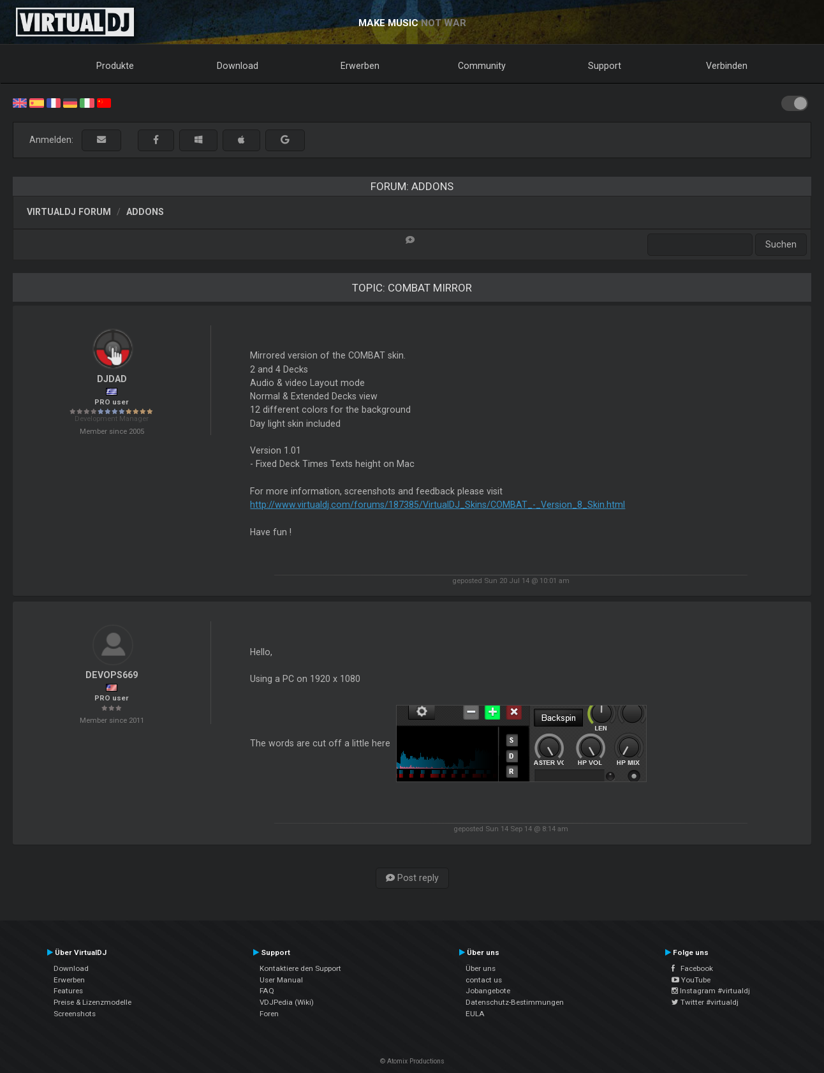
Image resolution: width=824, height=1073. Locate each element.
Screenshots (75, 1013)
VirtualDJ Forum (69, 212)
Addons (145, 212)
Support (604, 66)
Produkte (115, 66)
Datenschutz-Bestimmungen (515, 1002)
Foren (269, 1013)
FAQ (267, 990)
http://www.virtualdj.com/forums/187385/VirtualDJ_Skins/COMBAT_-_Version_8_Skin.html (437, 505)
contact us (484, 979)
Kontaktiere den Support (300, 968)
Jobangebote (488, 990)
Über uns (481, 968)
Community (482, 66)
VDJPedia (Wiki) (287, 1002)
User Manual (281, 979)
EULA (475, 1013)
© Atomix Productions (412, 1061)
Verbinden (726, 66)
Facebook (692, 968)
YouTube (691, 979)
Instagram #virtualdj (711, 990)
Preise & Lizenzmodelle (92, 1002)
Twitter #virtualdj (705, 1002)
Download (237, 66)
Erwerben (360, 66)
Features (68, 990)
